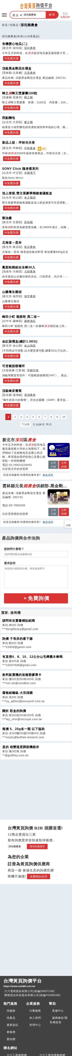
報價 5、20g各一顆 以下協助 (23, 729)
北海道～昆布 (12, 242)
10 (63, 416)
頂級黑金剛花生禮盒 (16, 68)
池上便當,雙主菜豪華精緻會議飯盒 (27, 193)
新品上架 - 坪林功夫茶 (18, 142)
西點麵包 (8, 117)
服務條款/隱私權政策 (59, 1020)
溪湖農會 (30, 394)
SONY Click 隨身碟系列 (20, 168)
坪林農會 (30, 148)
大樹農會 (30, 271)
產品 (15, 15)
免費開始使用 (38, 876)
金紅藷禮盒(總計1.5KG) (19, 341)
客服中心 (58, 1010)
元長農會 (30, 72)
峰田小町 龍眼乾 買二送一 (21, 316)
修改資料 (48, 474)
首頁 (5, 24)
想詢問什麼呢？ (14, 548)
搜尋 (52, 14)
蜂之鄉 (28, 97)
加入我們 (35, 1017)
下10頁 (25, 424)
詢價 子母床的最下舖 (17, 638)
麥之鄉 (28, 122)
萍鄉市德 (33, 370)
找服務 (11, 1010)
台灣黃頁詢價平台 (36, 983)
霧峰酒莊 (30, 321)
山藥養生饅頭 (12, 292)
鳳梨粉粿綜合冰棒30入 (18, 267)
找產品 (14, 24)
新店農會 (30, 246)
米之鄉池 (30, 197)
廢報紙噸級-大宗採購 (17, 692)
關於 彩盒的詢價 (14, 711)
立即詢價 (64, 464)
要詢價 (11, 1039)
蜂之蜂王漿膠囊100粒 (19, 93)
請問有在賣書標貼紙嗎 (18, 620)
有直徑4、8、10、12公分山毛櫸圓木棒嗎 (32, 656)
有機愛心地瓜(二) (14, 44)
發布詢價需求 (37, 846)
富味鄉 (28, 222)
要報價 (11, 1032)
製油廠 (7, 218)
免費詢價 (65, 14)
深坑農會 (30, 48)
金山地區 (30, 345)
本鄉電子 (30, 172)
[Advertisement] (36, 786)
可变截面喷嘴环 (13, 366)
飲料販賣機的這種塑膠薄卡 (21, 674)
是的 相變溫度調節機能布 (20, 747)
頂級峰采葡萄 (12, 390)
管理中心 (35, 1024)
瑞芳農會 (30, 296)
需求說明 (10, 563)
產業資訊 (12, 1024)
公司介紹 (53, 464)
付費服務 (35, 1010)
